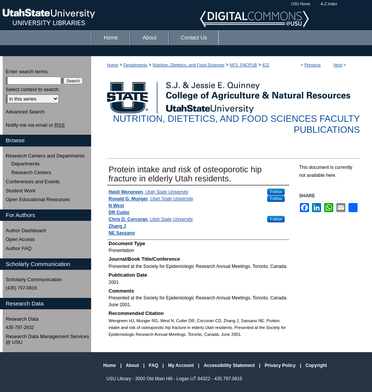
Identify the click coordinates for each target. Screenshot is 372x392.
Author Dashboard (26, 230)
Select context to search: (33, 89)
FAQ (154, 365)
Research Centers (31, 172)
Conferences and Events (33, 181)
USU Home (301, 4)
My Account (181, 365)
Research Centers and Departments (45, 156)
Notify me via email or (35, 125)
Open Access (20, 239)
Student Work (21, 191)
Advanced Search (25, 112)
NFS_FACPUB (243, 65)
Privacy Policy (281, 365)
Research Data (22, 319)
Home (112, 65)
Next (338, 65)
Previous (312, 65)
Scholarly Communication (33, 279)
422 (265, 65)
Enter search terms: (27, 71)
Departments (135, 65)
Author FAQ (19, 248)
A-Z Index (329, 4)
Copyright (316, 365)
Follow (276, 191)
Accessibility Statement (229, 365)
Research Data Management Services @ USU (47, 339)
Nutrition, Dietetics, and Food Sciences (189, 65)
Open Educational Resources (38, 199)
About (133, 365)
